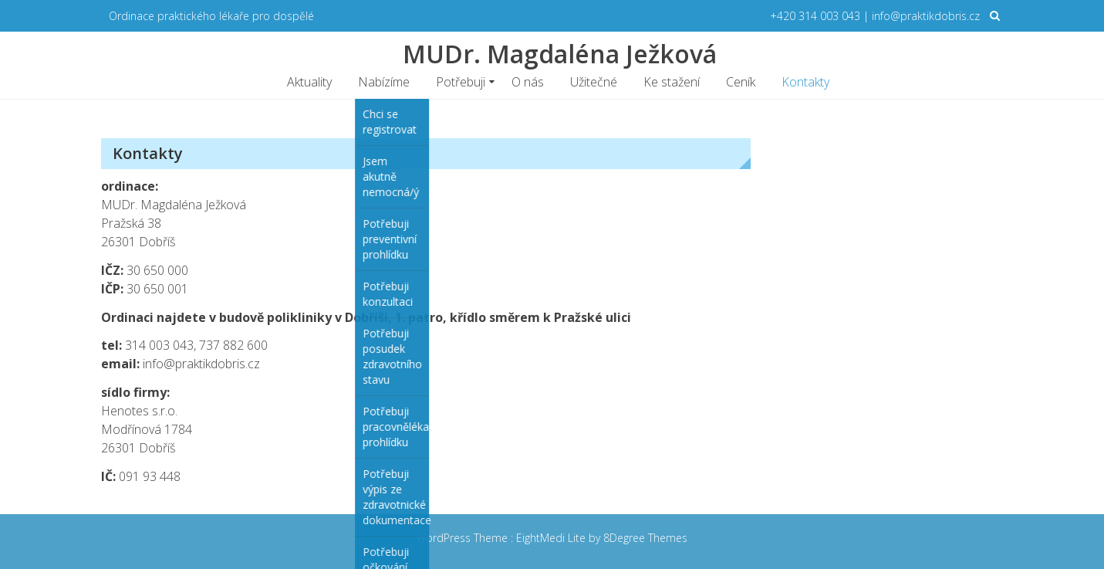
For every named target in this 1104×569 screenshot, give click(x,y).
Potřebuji (460, 81)
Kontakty (805, 81)
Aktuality (309, 81)
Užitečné (593, 81)
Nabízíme (384, 81)
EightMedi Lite (552, 537)
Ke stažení (671, 81)
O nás (527, 81)
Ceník (740, 81)
